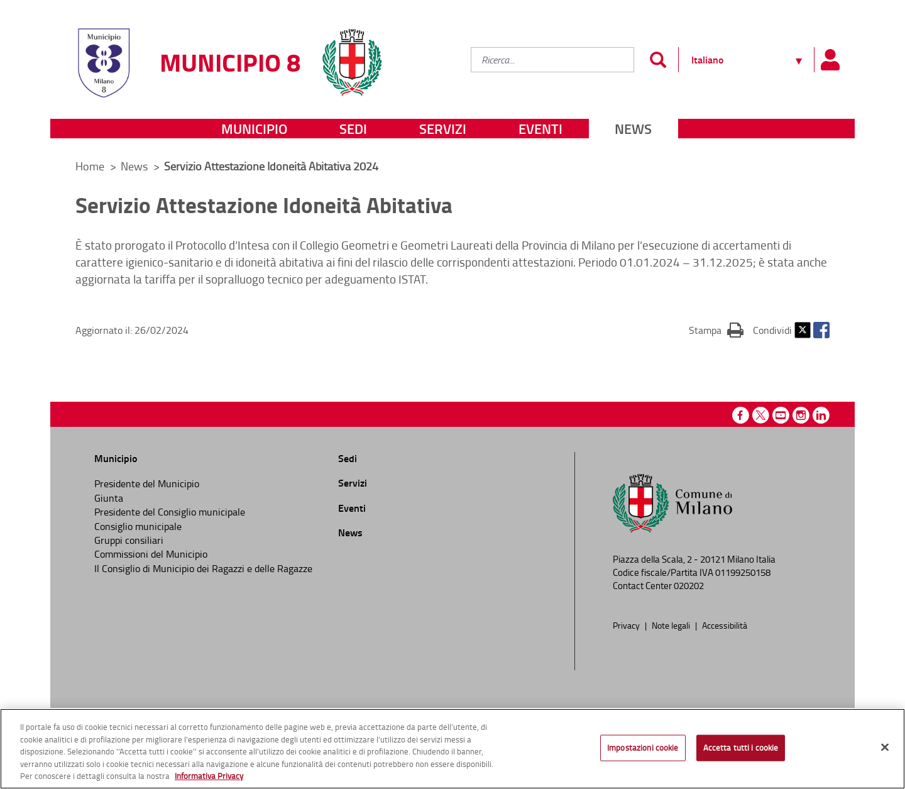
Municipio (254, 128)
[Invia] (657, 59)
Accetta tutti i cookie (741, 747)
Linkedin (821, 415)
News (633, 128)
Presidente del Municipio (146, 483)
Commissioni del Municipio (150, 554)
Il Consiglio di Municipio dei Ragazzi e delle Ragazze (203, 568)
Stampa (716, 329)
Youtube (780, 415)
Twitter (802, 330)
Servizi (442, 128)
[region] (452, 749)
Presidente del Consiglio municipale (169, 512)
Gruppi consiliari (128, 540)
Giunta (108, 498)
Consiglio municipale (138, 526)
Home (89, 166)
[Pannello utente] (829, 59)
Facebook (821, 330)
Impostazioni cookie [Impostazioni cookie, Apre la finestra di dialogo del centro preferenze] (642, 747)
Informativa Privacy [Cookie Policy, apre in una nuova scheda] (209, 775)
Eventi (540, 128)
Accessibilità (724, 625)
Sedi (353, 128)
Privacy (627, 625)
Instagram (801, 415)
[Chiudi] (885, 747)
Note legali (672, 625)
